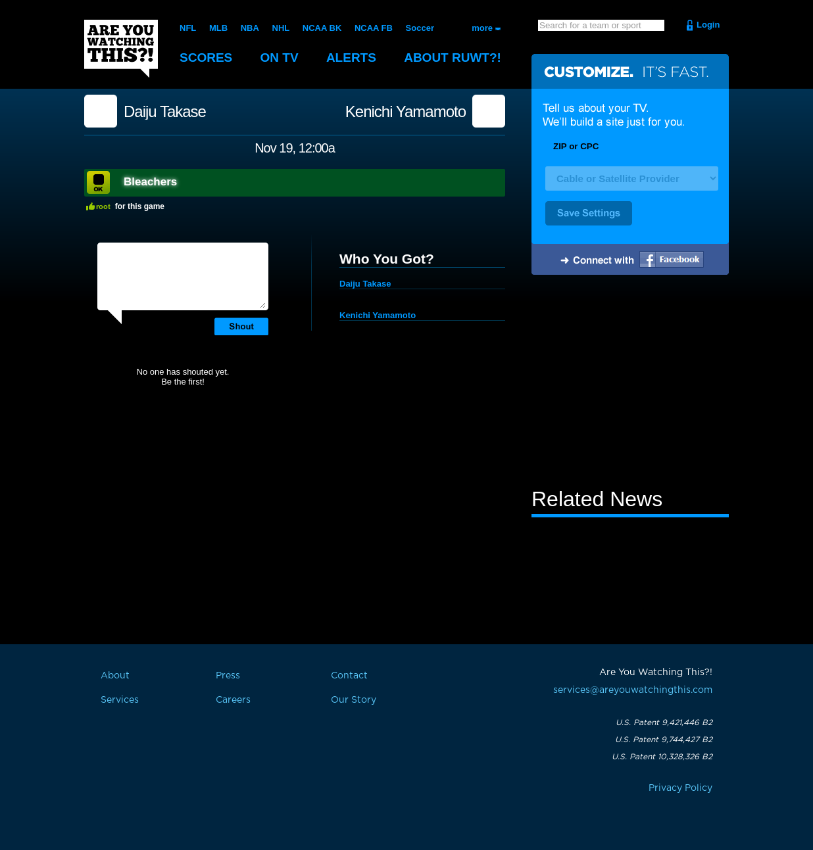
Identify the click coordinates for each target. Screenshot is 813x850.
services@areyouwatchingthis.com (632, 690)
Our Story (353, 700)
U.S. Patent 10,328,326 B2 (662, 757)
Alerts (351, 57)
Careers (233, 700)
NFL (188, 28)
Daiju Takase (165, 112)
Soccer (420, 28)
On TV (279, 57)
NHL (281, 28)
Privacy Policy (680, 788)
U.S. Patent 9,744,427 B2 (663, 740)
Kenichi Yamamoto (405, 112)
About (452, 57)
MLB (218, 28)
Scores (206, 57)
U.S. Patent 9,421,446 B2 (664, 722)
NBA (250, 28)
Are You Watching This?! (121, 49)
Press (228, 675)
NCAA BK (322, 28)
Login (708, 25)
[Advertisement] (630, 383)
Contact (349, 675)
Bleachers (150, 182)
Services (120, 700)
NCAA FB (374, 28)
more (482, 28)
